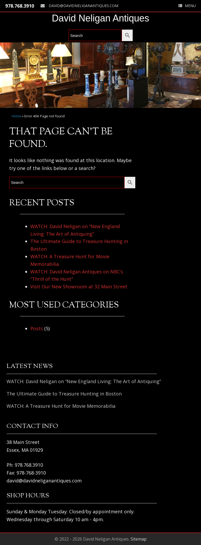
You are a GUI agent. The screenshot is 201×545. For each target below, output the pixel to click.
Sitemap (139, 539)
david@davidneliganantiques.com (79, 5)
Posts (36, 328)
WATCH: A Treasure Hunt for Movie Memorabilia (61, 406)
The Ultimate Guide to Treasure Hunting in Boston (64, 393)
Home (16, 116)
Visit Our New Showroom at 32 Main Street (78, 286)
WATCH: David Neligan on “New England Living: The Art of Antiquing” (84, 381)
